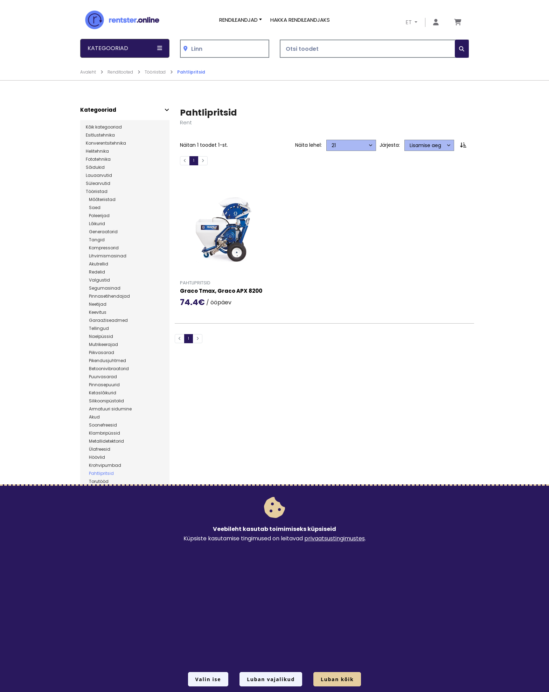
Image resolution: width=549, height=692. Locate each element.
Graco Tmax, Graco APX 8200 (221, 291)
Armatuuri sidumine (109, 409)
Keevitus (96, 312)
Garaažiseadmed (107, 320)
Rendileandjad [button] (238, 19)
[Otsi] (462, 49)
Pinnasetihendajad (108, 296)
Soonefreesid (101, 425)
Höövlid (95, 457)
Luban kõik (337, 679)
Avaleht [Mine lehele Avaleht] (91, 72)
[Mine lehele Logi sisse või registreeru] (435, 23)
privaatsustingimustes (334, 538)
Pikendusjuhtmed (106, 360)
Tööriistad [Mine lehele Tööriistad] (159, 72)
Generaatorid (102, 231)
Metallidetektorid (105, 441)
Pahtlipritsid (191, 72)
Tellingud (97, 328)
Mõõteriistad (101, 199)
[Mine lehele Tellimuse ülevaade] (457, 23)
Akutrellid (97, 264)
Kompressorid (102, 247)
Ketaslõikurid (101, 392)
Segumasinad (103, 288)
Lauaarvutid (99, 175)
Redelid (95, 272)
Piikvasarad (100, 352)
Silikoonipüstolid (105, 401)
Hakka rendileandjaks (300, 19)
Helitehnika (97, 151)
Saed (93, 207)
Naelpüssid (99, 336)
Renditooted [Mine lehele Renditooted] (123, 72)
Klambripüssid (103, 433)
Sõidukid (95, 167)
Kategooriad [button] (125, 48)
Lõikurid (95, 223)
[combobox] (224, 49)
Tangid (95, 239)
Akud (93, 417)
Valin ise (208, 679)
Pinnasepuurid (103, 384)
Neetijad (96, 304)
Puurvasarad (101, 376)
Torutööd (97, 481)
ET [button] (409, 22)
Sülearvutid (98, 183)
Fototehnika (98, 159)
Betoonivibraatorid (107, 368)
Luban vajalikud (271, 679)
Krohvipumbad (103, 465)
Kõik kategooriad (104, 127)
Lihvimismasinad (106, 256)
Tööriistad (96, 191)
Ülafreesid (98, 449)
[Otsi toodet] (374, 49)
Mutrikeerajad (102, 344)
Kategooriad (98, 110)
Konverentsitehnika (106, 143)
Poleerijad (98, 215)
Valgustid (98, 280)
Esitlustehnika (100, 135)
